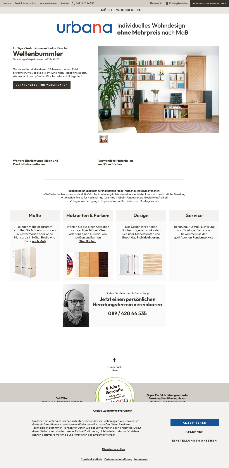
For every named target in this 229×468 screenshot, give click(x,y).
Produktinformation (25, 3)
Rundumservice (203, 237)
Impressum (141, 459)
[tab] (104, 139)
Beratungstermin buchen (209, 3)
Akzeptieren (195, 422)
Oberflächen (87, 241)
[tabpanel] (158, 89)
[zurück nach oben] (115, 365)
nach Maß (39, 241)
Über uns (6, 3)
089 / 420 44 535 (83, 3)
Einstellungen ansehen (194, 440)
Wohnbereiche (130, 10)
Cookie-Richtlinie (91, 459)
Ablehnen (195, 431)
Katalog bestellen (177, 3)
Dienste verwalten (113, 449)
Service (64, 3)
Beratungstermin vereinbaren (42, 84)
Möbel (107, 10)
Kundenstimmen (48, 3)
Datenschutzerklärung (118, 459)
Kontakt (156, 3)
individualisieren (148, 237)
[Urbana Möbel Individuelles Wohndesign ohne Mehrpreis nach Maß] (114, 27)
